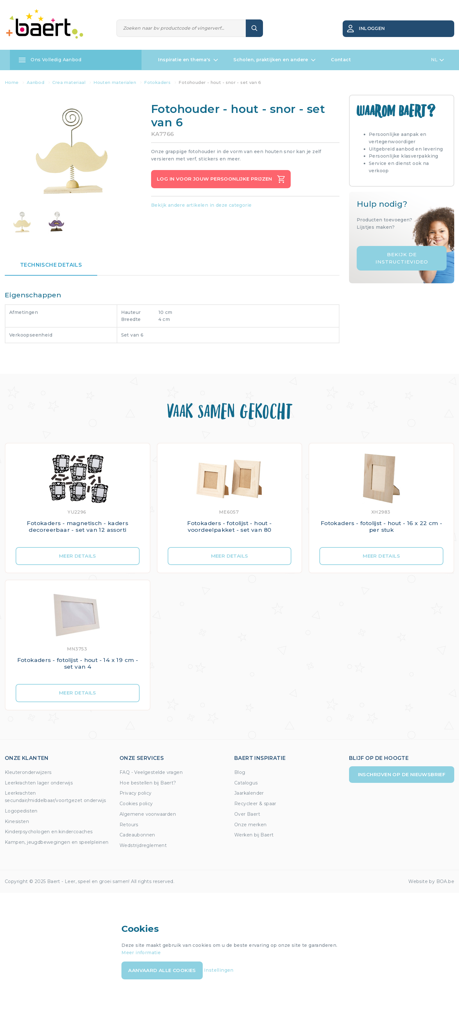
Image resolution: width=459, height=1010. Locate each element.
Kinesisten (17, 821)
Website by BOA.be (431, 881)
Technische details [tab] (51, 265)
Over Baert (247, 814)
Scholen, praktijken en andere (274, 60)
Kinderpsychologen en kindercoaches (49, 832)
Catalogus (246, 783)
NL (437, 60)
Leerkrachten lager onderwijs (39, 783)
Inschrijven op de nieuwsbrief (402, 774)
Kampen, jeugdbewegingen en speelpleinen (57, 842)
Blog (239, 772)
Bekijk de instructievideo (401, 258)
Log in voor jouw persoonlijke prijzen (221, 179)
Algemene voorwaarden (148, 814)
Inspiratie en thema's (188, 60)
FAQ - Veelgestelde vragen (151, 772)
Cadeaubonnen (137, 835)
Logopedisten (21, 811)
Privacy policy (136, 793)
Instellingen (219, 970)
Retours (129, 825)
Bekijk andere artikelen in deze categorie (201, 205)
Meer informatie (141, 952)
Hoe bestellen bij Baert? (148, 783)
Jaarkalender (249, 793)
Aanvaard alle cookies (162, 970)
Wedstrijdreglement (143, 845)
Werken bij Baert (253, 835)
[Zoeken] (181, 28)
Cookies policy (136, 803)
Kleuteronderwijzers (28, 772)
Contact (341, 60)
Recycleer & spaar (255, 803)
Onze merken (250, 825)
